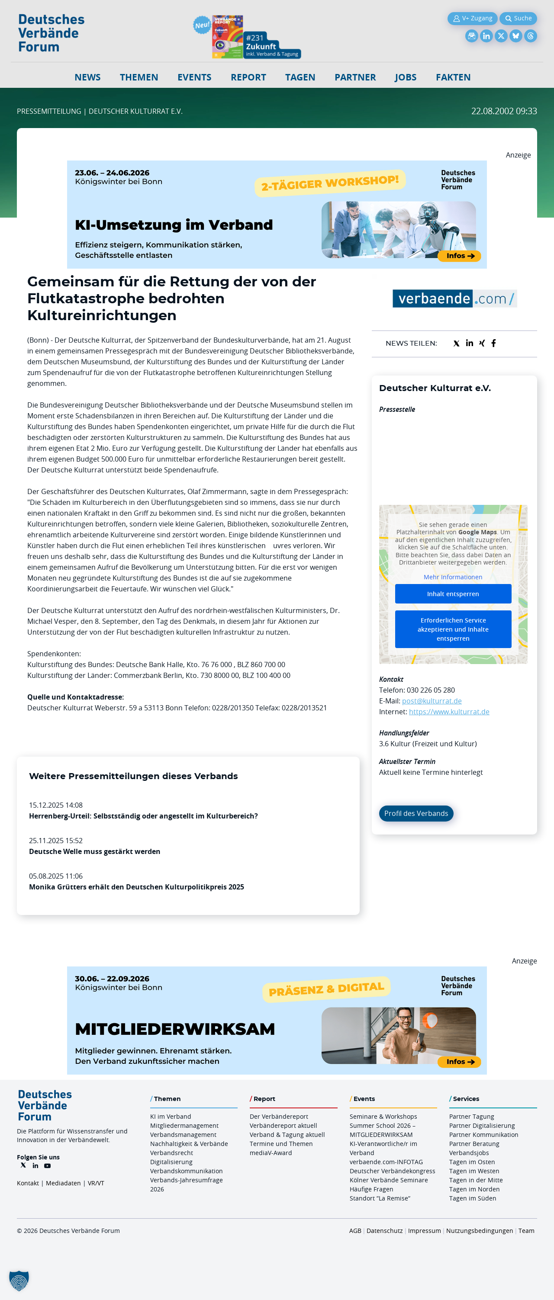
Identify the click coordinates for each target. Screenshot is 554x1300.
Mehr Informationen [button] (453, 577)
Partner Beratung (474, 1144)
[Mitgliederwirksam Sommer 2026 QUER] (277, 971)
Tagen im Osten (472, 1162)
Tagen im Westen (474, 1171)
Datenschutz (385, 1230)
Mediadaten (63, 1183)
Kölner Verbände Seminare (389, 1180)
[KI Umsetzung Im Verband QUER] (277, 165)
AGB (355, 1230)
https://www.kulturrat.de (449, 711)
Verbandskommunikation (186, 1171)
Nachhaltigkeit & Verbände (189, 1144)
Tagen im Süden (472, 1198)
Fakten (453, 77)
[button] (19, 1281)
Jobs (406, 77)
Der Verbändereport (279, 1116)
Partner (355, 77)
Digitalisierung (171, 1162)
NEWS (87, 77)
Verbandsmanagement (183, 1134)
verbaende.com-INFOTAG (386, 1162)
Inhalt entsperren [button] (453, 594)
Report (248, 77)
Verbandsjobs (469, 1153)
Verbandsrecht (171, 1153)
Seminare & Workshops (383, 1116)
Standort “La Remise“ (380, 1198)
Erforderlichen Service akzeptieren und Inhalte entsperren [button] (453, 629)
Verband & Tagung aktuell (287, 1134)
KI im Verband (170, 1116)
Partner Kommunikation (484, 1134)
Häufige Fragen (371, 1189)
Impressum (424, 1230)
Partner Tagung (471, 1116)
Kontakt (28, 1183)
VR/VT (96, 1183)
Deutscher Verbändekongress (392, 1171)
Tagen (300, 77)
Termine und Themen (281, 1144)
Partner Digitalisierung (482, 1125)
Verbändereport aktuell (283, 1125)
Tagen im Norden (474, 1189)
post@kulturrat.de (432, 701)
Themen (139, 77)
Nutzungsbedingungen (479, 1230)
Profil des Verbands (416, 813)
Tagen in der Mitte (476, 1180)
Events (194, 77)
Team (527, 1230)
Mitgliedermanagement (184, 1125)
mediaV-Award (271, 1153)
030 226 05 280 (431, 690)
